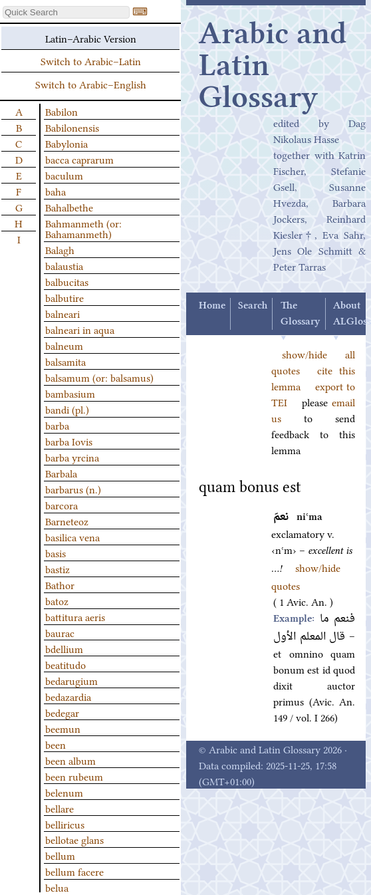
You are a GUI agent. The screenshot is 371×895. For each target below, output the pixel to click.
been (55, 744)
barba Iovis (68, 441)
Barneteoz (66, 520)
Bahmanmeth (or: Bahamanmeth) (83, 228)
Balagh (59, 249)
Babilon (61, 111)
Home (212, 306)
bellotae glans (74, 839)
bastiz (57, 568)
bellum (60, 855)
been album (70, 760)
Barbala (61, 472)
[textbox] (66, 12)
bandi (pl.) (67, 409)
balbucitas (66, 281)
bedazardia (68, 696)
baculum (64, 175)
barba (57, 425)
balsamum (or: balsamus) (99, 377)
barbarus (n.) (73, 488)
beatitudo (65, 664)
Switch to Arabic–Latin (91, 60)
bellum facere (74, 871)
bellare (59, 808)
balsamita (65, 361)
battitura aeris (75, 616)
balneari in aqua (79, 329)
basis (55, 552)
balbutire (64, 297)
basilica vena (72, 536)
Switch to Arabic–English (90, 83)
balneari (62, 313)
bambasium (70, 393)
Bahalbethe (69, 206)
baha (55, 191)
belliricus (64, 824)
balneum (64, 345)
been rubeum (74, 776)
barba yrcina (72, 456)
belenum (64, 792)
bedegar (62, 712)
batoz (56, 600)
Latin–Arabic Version (90, 38)
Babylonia (66, 143)
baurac (59, 632)
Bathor (59, 584)
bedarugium (71, 680)
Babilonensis (72, 127)
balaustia (64, 265)
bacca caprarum (79, 159)
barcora (61, 504)
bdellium (64, 648)
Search (252, 306)
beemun (62, 728)
